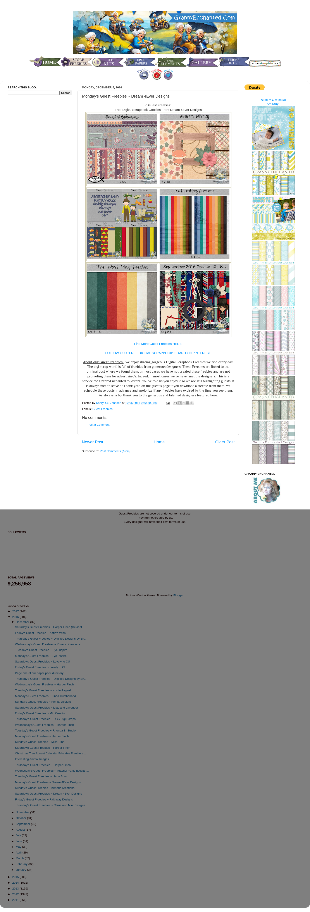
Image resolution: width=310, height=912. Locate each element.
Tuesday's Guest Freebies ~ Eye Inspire (41, 650)
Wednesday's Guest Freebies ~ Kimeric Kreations (47, 644)
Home (159, 442)
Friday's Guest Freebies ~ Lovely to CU (41, 667)
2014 (16, 882)
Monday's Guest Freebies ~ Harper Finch (42, 736)
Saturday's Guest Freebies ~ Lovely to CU (42, 661)
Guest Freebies (102, 409)
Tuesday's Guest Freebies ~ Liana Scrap (41, 776)
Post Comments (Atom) (115, 451)
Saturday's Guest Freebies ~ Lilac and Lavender (46, 707)
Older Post (225, 442)
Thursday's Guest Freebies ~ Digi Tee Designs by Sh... (51, 638)
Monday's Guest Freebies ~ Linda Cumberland (45, 696)
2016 (16, 617)
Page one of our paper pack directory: (39, 673)
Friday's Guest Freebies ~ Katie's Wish (40, 633)
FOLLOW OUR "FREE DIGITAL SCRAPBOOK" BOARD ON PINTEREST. (158, 353)
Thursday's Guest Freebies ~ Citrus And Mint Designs (50, 805)
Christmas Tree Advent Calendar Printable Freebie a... (50, 753)
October (21, 818)
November (23, 812)
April (19, 852)
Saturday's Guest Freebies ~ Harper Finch (42, 747)
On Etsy (273, 103)
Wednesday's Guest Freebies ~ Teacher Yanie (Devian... (52, 770)
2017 (16, 611)
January (21, 869)
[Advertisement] (25, 171)
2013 (16, 888)
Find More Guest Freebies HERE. (158, 344)
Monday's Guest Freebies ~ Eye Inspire (41, 655)
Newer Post (92, 442)
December (23, 622)
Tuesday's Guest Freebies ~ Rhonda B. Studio (45, 730)
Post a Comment (99, 424)
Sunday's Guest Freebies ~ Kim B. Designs (43, 701)
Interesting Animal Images (32, 759)
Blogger (178, 595)
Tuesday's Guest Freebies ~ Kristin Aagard (43, 690)
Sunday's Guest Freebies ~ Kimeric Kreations (44, 788)
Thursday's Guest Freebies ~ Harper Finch (43, 765)
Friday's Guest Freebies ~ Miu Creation (40, 713)
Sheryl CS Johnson (109, 402)
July (19, 835)
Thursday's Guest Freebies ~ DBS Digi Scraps (45, 719)
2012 (16, 894)
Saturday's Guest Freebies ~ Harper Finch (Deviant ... (50, 627)
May (19, 846)
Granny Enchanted (273, 99)
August (21, 829)
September (23, 824)
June (19, 841)
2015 (16, 877)
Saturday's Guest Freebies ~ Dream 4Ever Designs (48, 793)
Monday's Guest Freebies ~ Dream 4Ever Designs (48, 782)
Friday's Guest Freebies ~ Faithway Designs (44, 799)
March (20, 858)
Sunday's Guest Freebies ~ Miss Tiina (40, 741)
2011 (16, 900)
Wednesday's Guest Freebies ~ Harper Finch (44, 684)
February (22, 864)
